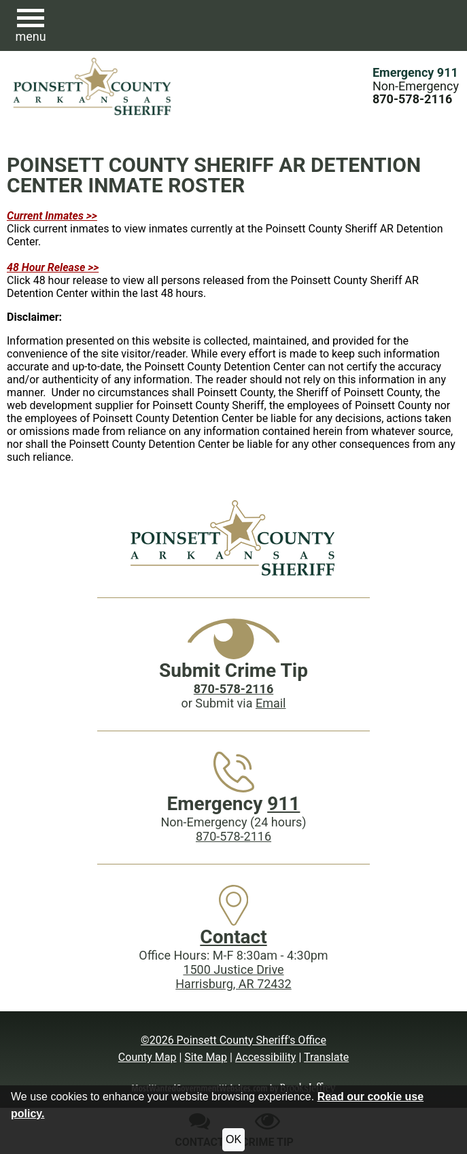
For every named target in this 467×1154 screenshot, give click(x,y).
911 (283, 803)
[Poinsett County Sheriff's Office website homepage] (233, 537)
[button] (30, 26)
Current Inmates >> (52, 215)
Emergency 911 (415, 72)
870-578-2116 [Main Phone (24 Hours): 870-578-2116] (233, 836)
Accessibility (265, 1057)
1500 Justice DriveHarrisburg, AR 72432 (233, 976)
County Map (147, 1057)
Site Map (205, 1057)
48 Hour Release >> (53, 267)
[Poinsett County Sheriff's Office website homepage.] (93, 86)
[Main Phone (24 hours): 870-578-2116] (412, 99)
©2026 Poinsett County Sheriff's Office (233, 1040)
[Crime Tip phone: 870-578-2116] (233, 689)
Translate (326, 1057)
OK (233, 1139)
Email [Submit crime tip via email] (271, 703)
